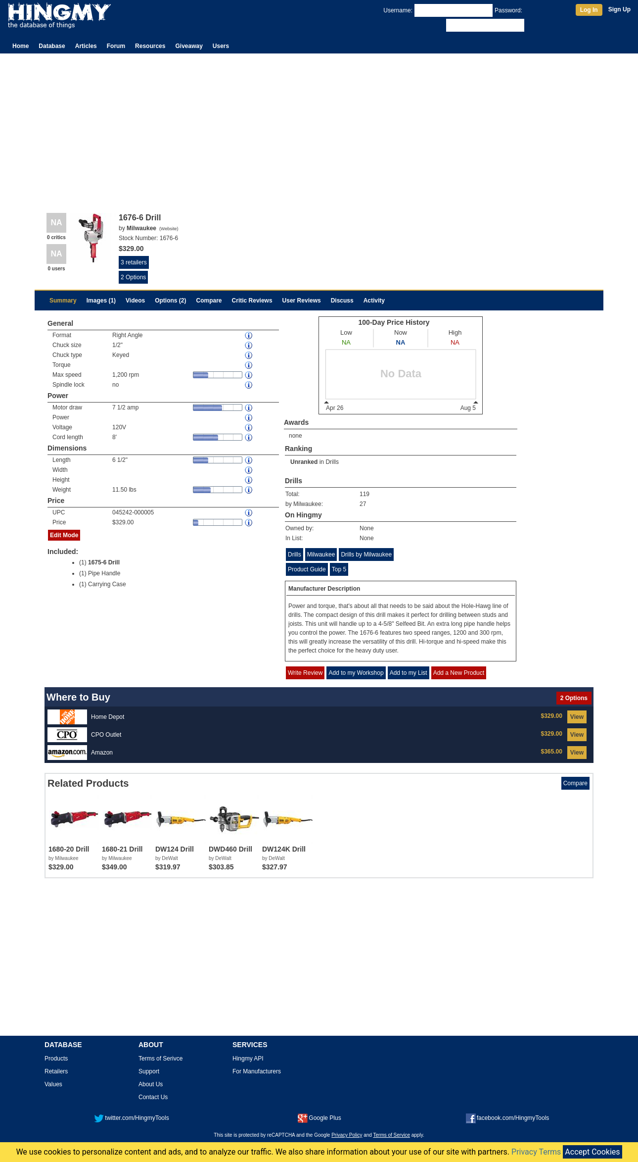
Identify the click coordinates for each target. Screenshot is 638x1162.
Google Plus (319, 1117)
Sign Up (619, 9)
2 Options (133, 277)
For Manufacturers (256, 1071)
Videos (135, 300)
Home (20, 46)
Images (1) (101, 300)
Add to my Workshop (355, 672)
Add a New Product (458, 672)
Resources (150, 46)
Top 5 (339, 569)
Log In (589, 9)
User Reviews (301, 300)
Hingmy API (248, 1058)
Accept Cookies (592, 1152)
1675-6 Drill (104, 562)
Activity (374, 300)
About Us (150, 1084)
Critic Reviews (252, 300)
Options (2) (170, 300)
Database (52, 46)
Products (56, 1058)
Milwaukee (321, 554)
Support (148, 1071)
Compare (209, 300)
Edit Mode (64, 535)
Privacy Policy (346, 1135)
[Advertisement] (319, 127)
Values (53, 1084)
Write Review (305, 672)
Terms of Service (391, 1135)
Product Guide (307, 569)
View (577, 716)
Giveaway (188, 46)
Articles (86, 46)
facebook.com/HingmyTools (507, 1117)
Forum (116, 46)
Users (221, 46)
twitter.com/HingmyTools (131, 1117)
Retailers (56, 1071)
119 (364, 494)
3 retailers (134, 262)
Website (169, 228)
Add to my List (408, 672)
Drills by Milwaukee (366, 554)
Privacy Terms (536, 1152)
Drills (332, 461)
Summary (63, 300)
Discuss (342, 300)
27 (363, 504)
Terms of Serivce (160, 1058)
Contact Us (153, 1097)
